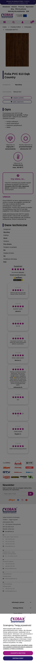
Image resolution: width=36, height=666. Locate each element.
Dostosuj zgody (18, 658)
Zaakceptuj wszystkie (18, 653)
